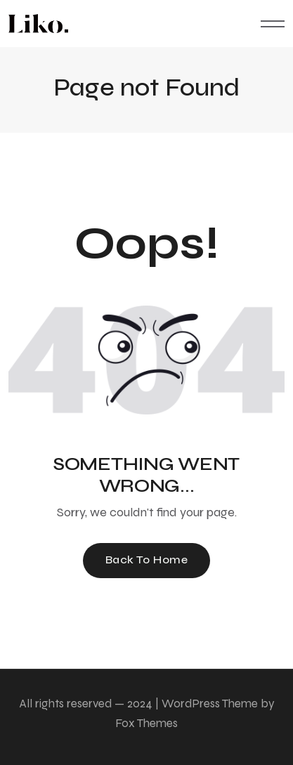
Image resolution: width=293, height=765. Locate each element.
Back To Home (146, 559)
